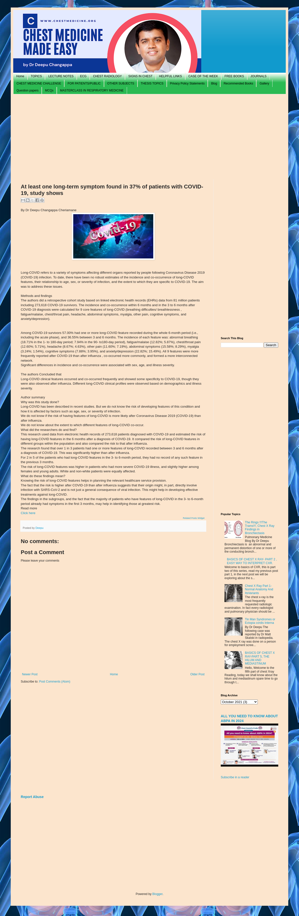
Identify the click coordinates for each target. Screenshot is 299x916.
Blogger (157, 894)
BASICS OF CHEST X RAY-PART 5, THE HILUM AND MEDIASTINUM (260, 658)
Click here (28, 513)
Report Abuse (32, 797)
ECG (83, 76)
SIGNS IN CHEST (140, 76)
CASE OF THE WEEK (203, 76)
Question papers (27, 90)
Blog (214, 83)
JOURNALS (258, 76)
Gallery (264, 83)
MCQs (49, 90)
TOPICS (36, 76)
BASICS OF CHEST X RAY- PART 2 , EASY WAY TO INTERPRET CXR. (252, 561)
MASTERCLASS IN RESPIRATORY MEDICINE (92, 90)
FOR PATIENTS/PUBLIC (84, 83)
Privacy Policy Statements (187, 83)
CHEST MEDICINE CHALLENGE (38, 83)
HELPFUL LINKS (170, 76)
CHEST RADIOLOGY (107, 76)
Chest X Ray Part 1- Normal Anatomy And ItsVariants (259, 589)
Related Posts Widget (193, 518)
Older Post (197, 674)
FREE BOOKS (234, 76)
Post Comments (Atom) (54, 681)
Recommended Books (238, 83)
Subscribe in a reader (235, 777)
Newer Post (30, 674)
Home (20, 76)
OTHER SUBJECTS (120, 83)
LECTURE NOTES (61, 76)
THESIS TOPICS (152, 83)
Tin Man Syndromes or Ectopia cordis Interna (260, 621)
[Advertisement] (149, 137)
